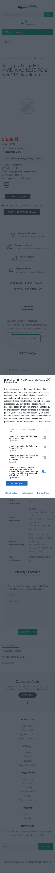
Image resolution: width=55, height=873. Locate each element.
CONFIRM (16, 483)
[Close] (49, 380)
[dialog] (27, 436)
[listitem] (27, 431)
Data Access (27, 493)
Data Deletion (11, 493)
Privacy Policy (43, 493)
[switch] (44, 437)
